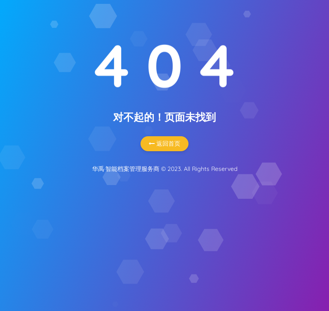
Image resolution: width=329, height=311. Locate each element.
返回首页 (164, 143)
